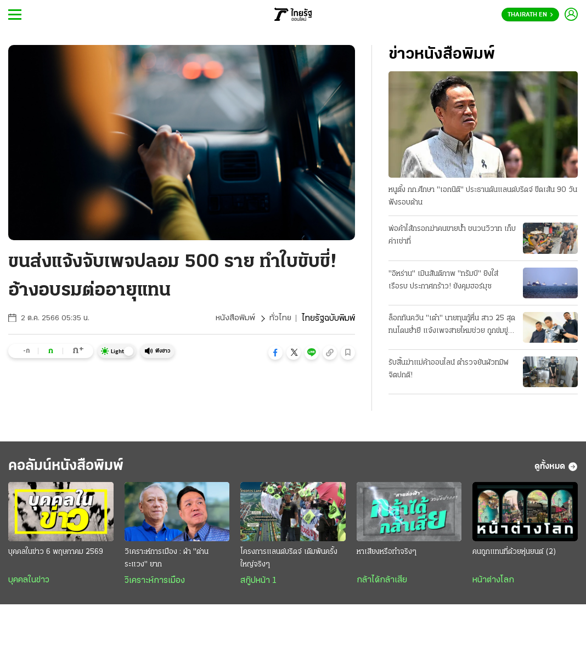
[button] (275, 352)
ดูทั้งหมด (556, 468)
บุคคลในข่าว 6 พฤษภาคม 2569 (55, 555)
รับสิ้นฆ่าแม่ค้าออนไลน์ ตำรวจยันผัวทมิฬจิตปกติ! (448, 369)
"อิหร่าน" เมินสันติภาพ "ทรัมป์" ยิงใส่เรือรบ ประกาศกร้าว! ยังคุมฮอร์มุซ (443, 280)
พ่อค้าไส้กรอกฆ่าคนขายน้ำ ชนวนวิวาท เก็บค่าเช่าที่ (452, 235)
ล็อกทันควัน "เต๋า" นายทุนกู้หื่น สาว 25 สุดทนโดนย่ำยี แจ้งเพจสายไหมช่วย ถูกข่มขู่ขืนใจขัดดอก (451, 326)
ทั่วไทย (280, 318)
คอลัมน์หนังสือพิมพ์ (73, 468)
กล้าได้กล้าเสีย (382, 583)
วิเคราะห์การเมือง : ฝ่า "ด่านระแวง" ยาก (167, 561)
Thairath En (530, 15)
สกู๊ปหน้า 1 (258, 583)
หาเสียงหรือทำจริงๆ (386, 555)
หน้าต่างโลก (493, 583)
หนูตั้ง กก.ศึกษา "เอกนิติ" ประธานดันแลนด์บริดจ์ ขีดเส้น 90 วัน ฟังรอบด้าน (482, 196)
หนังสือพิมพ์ (235, 318)
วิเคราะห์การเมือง (155, 583)
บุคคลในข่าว (28, 583)
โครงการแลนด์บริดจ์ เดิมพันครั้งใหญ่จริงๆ (288, 561)
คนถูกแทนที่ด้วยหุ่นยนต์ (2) (514, 555)
